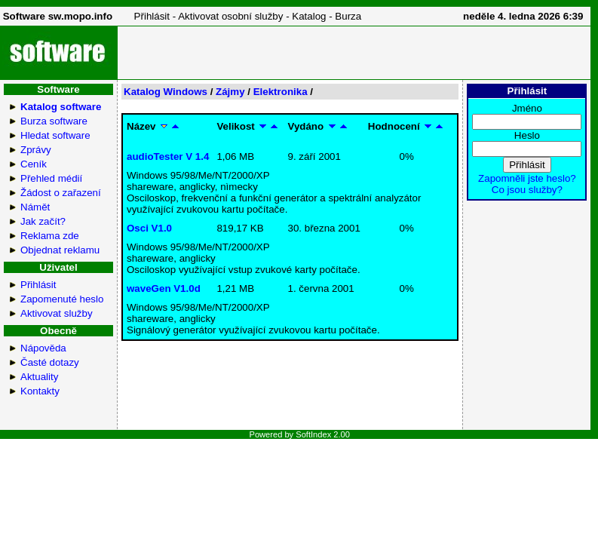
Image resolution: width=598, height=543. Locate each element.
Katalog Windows (165, 91)
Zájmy (230, 91)
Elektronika (280, 91)
